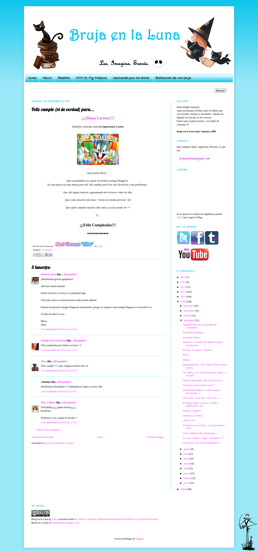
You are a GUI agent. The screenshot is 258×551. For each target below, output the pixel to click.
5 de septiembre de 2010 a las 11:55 (59, 350)
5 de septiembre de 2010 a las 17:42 (59, 422)
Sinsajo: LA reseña (192, 415)
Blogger (139, 538)
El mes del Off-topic (193, 332)
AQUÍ (180, 217)
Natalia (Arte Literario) (53, 340)
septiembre (189, 320)
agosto (187, 449)
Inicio (100, 437)
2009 (183, 489)
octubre (188, 315)
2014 (183, 282)
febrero (187, 478)
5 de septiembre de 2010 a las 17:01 (59, 391)
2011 (183, 296)
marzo (187, 473)
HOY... (186, 354)
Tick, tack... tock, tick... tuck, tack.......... (203, 397)
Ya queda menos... (192, 337)
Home (32, 78)
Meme (186, 359)
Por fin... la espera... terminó (197, 350)
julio (186, 453)
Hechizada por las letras (131, 78)
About (47, 78)
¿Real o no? (189, 420)
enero (187, 483)
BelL (54, 519)
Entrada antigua (155, 437)
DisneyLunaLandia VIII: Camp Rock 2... (203, 380)
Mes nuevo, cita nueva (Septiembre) (201, 442)
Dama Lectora (48, 274)
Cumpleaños (46, 250)
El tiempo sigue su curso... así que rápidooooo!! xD (200, 404)
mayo (187, 463)
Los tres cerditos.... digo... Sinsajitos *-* (203, 438)
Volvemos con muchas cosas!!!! (199, 385)
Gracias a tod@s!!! (192, 410)
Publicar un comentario (48, 429)
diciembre (189, 305)
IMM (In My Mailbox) (91, 78)
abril (186, 468)
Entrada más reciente (42, 437)
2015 (183, 277)
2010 (183, 301)
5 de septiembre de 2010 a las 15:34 (59, 370)
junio (186, 458)
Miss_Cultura (48, 402)
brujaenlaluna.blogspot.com (65, 522)
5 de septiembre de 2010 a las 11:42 (59, 329)
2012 (183, 291)
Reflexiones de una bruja (173, 78)
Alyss (43, 361)
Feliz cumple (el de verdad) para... (200, 433)
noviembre (189, 310)
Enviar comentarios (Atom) (59, 443)
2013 (183, 287)
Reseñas (64, 78)
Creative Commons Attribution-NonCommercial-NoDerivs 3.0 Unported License (117, 519)
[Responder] (70, 274)
